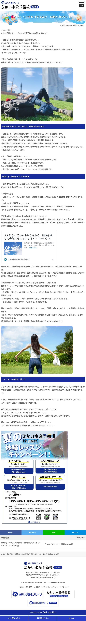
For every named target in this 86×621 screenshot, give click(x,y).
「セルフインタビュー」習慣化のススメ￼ (58, 544)
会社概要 (29, 587)
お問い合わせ (14, 618)
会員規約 (37, 587)
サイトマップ (64, 587)
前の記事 (6, 538)
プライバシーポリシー (50, 587)
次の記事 (79, 538)
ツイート (32, 532)
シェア (10, 532)
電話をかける (43, 618)
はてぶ (75, 532)
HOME (21, 587)
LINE (53, 532)
